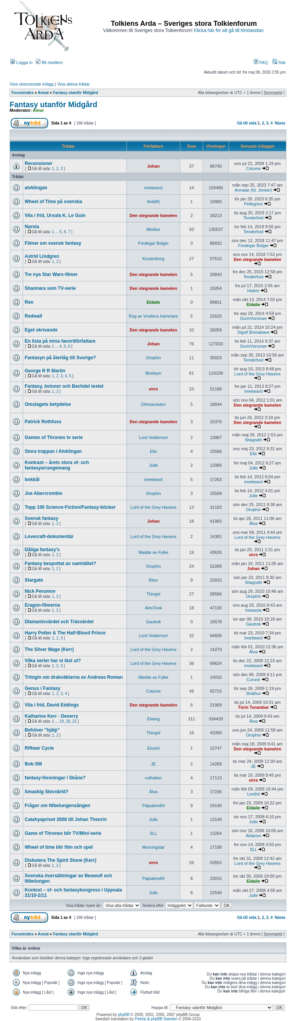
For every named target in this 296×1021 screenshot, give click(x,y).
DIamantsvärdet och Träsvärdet (59, 621)
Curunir (253, 679)
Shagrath (253, 439)
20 (68, 721)
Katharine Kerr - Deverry (51, 716)
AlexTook (153, 608)
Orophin (153, 357)
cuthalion (153, 777)
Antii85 (153, 201)
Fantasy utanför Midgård (75, 93)
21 (74, 721)
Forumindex (23, 93)
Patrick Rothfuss (43, 421)
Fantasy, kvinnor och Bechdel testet (64, 386)
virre (153, 389)
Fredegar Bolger (153, 243)
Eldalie (153, 302)
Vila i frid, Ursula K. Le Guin (55, 215)
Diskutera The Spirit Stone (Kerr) (60, 860)
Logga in (21, 62)
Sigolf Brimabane (253, 332)
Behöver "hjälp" (42, 730)
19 (61, 721)
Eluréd (153, 748)
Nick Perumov (40, 591)
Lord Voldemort (153, 437)
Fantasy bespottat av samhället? (60, 563)
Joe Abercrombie (43, 493)
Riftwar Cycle (39, 748)
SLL (153, 833)
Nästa (280, 123)
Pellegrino (253, 204)
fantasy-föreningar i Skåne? (55, 777)
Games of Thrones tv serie (54, 437)
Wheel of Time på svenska (53, 201)
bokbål (32, 479)
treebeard (153, 187)
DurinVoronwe (253, 318)
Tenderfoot (253, 217)
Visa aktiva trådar (73, 84)
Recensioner (38, 163)
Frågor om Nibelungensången (57, 805)
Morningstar (153, 847)
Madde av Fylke (153, 552)
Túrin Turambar (253, 707)
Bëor (153, 580)
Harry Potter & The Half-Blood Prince (65, 633)
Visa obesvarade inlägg (32, 84)
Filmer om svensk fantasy (53, 243)
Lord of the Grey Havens (257, 374)
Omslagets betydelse (48, 404)
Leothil (253, 794)
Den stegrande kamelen (153, 215)
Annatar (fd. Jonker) (253, 190)
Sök (279, 62)
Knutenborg (154, 258)
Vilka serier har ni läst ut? (53, 660)
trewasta (254, 610)
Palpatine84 (153, 805)
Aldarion (253, 835)
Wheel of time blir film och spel (59, 847)
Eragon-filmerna (42, 605)
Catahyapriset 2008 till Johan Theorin (66, 819)
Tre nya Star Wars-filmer (51, 274)
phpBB (124, 1015)
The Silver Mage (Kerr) (49, 649)
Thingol (153, 594)
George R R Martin (45, 370)
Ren (29, 302)
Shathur (253, 693)
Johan (153, 166)
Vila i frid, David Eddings (52, 705)
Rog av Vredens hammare (153, 316)
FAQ (261, 62)
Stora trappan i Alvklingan (53, 451)
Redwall (33, 316)
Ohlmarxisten (153, 404)
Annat (43, 93)
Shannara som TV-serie (50, 288)
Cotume (253, 168)
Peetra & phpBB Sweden (156, 1019)
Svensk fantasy (41, 518)
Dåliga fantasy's (42, 549)
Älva (253, 523)
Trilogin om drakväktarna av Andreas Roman (74, 677)
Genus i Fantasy (43, 688)
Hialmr (253, 290)
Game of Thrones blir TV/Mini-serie (63, 833)
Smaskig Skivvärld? (46, 791)
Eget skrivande (41, 330)
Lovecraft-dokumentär (49, 536)
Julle (153, 465)
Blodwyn (153, 373)
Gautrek (153, 621)
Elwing (153, 719)
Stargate (34, 580)
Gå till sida (247, 123)
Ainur (38, 110)
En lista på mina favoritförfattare (60, 341)
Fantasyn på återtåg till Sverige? (60, 357)
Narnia (32, 226)
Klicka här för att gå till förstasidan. (229, 30)
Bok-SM (33, 764)
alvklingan (36, 187)
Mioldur (153, 229)
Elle (153, 451)
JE (153, 764)
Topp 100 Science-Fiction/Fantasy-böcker (70, 507)
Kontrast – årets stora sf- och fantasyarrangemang (57, 465)
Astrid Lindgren (42, 256)
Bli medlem (49, 62)
